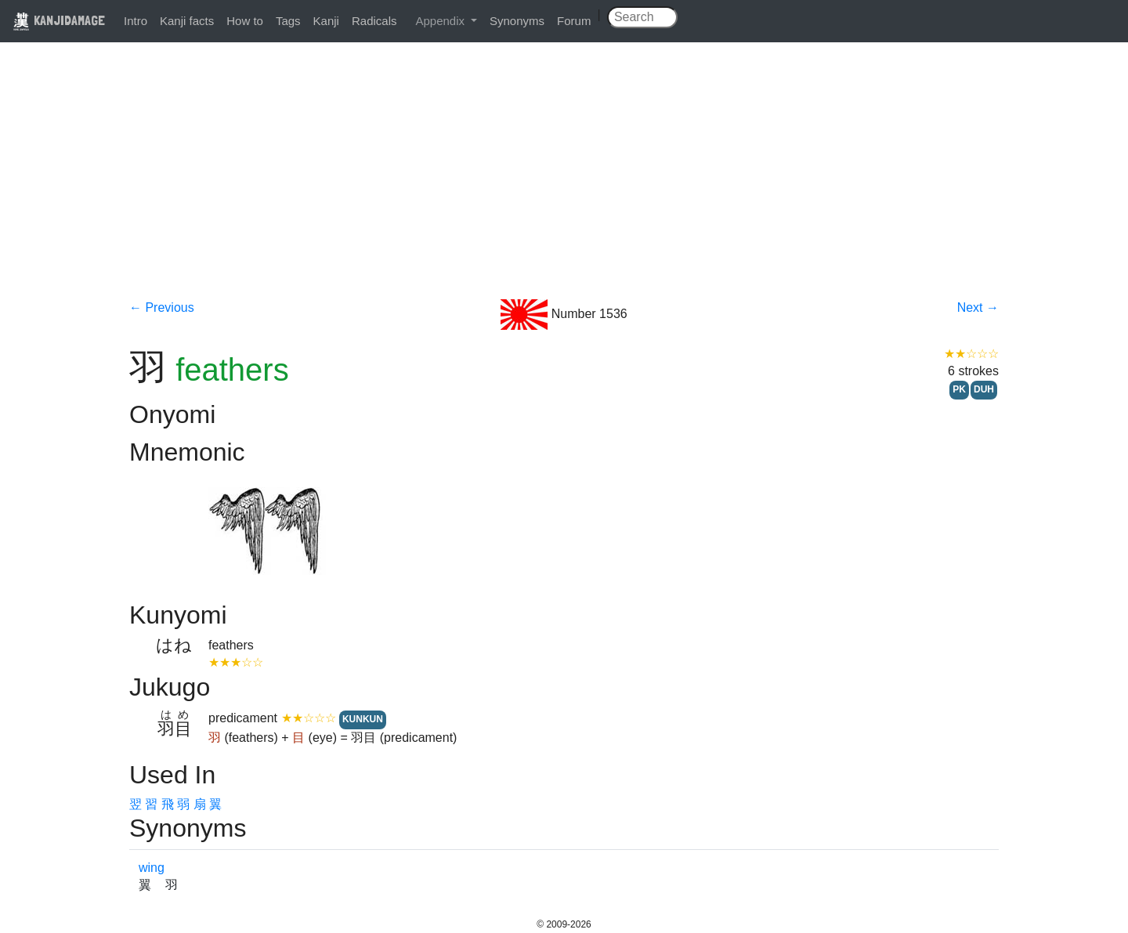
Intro (135, 20)
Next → (978, 307)
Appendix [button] (441, 20)
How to (244, 20)
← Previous (161, 307)
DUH (984, 389)
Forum (574, 20)
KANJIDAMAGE (59, 20)
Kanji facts (187, 20)
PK (959, 389)
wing (151, 867)
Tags (288, 20)
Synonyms (517, 20)
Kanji (326, 20)
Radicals (374, 20)
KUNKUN (362, 719)
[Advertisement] (564, 181)
